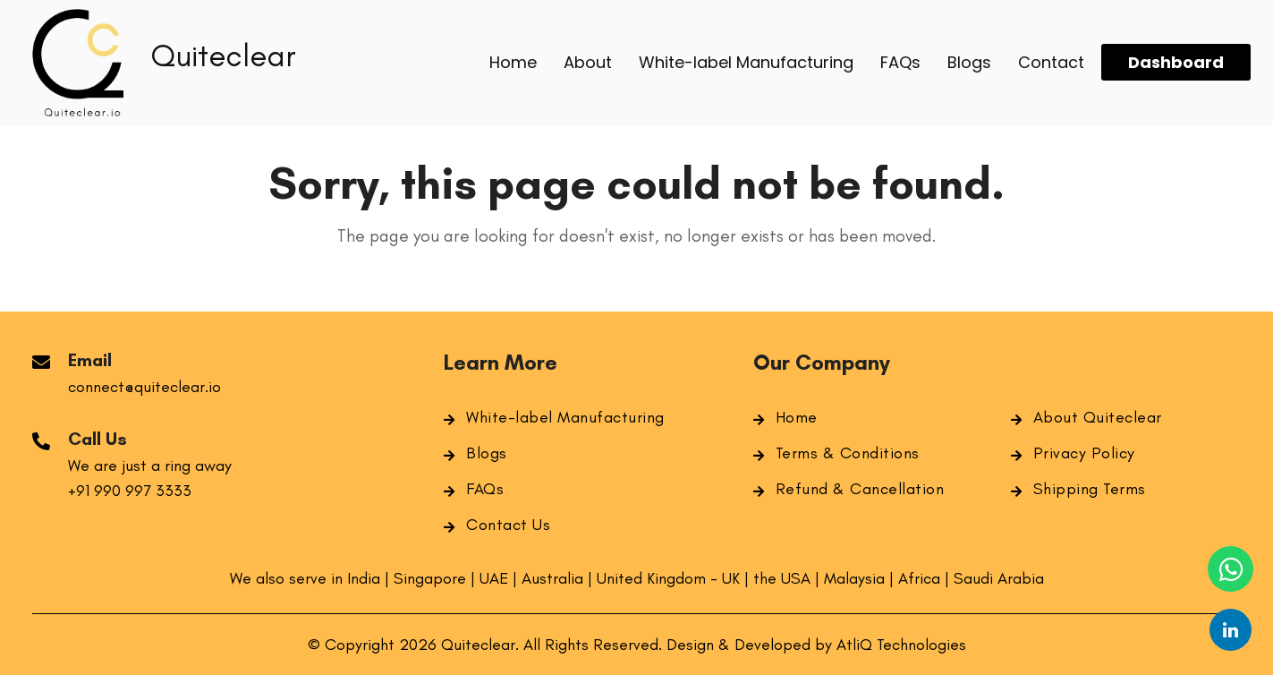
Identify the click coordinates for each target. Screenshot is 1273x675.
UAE (493, 578)
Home (797, 417)
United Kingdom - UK (668, 578)
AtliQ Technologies (901, 644)
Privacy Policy (1084, 453)
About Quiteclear (1097, 417)
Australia (552, 578)
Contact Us (508, 524)
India (366, 578)
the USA (784, 578)
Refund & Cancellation (860, 489)
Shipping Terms (1089, 489)
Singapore (430, 578)
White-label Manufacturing (565, 417)
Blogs (486, 453)
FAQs (485, 489)
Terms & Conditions (848, 453)
